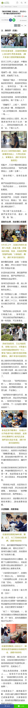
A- (22, 25)
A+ (25, 25)
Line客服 (21, 706)
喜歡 (24, 16)
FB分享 (7, 706)
